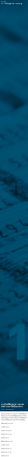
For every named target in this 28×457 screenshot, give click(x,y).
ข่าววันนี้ (3, 2)
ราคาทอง (17, 3)
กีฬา (13, 3)
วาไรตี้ (6, 3)
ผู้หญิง (9, 3)
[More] (21, 3)
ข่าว (2, 3)
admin (3, 409)
